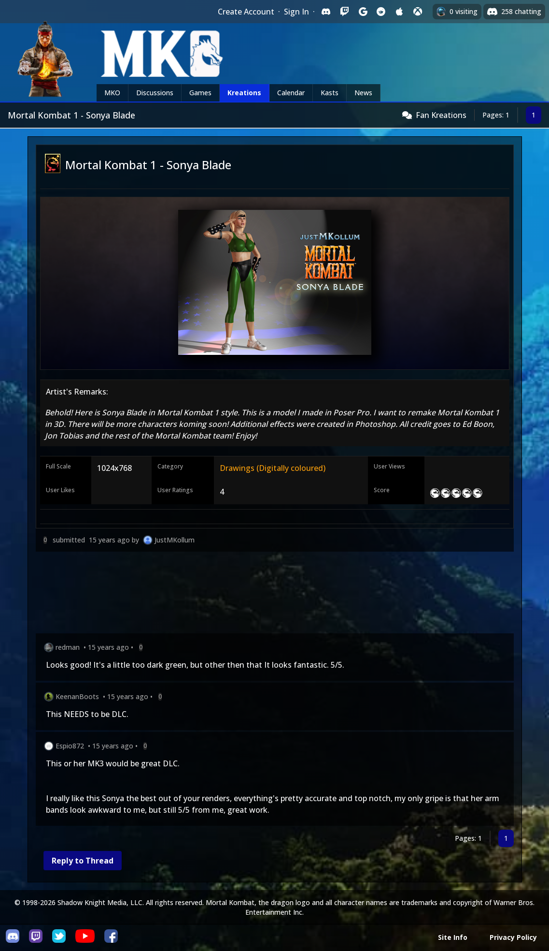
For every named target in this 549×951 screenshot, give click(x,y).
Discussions (154, 92)
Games (200, 92)
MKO (112, 92)
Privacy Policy (513, 937)
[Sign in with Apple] (399, 11)
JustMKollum (175, 539)
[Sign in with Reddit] (381, 11)
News (363, 92)
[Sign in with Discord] (326, 11)
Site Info (452, 937)
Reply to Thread (82, 860)
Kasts (329, 92)
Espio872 (70, 745)
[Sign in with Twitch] (344, 11)
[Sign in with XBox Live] (417, 11)
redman (68, 647)
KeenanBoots (77, 696)
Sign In (296, 11)
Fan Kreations (441, 115)
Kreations (244, 92)
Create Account (246, 11)
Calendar (291, 92)
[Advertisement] (275, 594)
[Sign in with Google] (362, 11)
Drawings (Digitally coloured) (272, 468)
